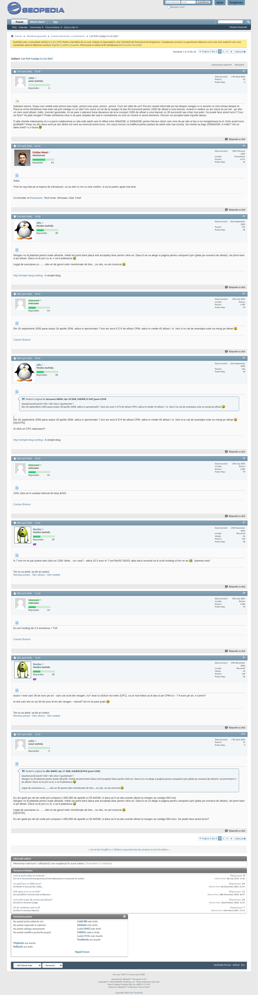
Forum (19, 22)
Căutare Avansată (238, 27)
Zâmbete (82, 925)
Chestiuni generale (36, 36)
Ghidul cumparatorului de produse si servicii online (141, 849)
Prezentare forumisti (131, 45)
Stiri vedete (53, 574)
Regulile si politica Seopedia (65, 45)
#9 (244, 657)
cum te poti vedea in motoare (29, 875)
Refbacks (18, 946)
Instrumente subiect (221, 64)
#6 (244, 458)
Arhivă (236, 964)
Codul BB (82, 921)
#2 (244, 145)
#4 (244, 293)
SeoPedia (139, 992)
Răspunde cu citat (235, 139)
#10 (243, 734)
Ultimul (240, 51)
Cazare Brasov (22, 339)
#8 (244, 593)
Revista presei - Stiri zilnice (29, 574)
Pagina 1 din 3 (209, 51)
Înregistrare (236, 2)
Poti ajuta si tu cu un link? (27, 891)
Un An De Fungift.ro (100, 849)
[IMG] (87, 928)
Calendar (23, 27)
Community (35, 27)
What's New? (37, 22)
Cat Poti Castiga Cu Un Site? (37, 58)
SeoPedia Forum (222, 964)
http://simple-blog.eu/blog (28, 275)
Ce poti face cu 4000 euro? (27, 883)
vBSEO (139, 984)
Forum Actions (52, 27)
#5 (244, 358)
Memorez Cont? (176, 7)
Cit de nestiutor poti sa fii (26, 907)
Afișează (238, 64)
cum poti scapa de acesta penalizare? (33, 899)
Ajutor (220, 2)
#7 (244, 522)
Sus (243, 964)
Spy (55, 22)
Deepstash (36, 197)
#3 (244, 216)
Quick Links (70, 27)
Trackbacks (83, 939)
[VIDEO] (81, 932)
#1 (244, 71)
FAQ (14, 27)
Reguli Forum (82, 951)
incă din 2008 (54, 42)
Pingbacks (18, 943)
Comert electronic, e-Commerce (68, 36)
